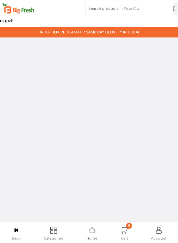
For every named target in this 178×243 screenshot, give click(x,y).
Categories (53, 234)
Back (16, 234)
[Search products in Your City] (99, 8)
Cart (126, 232)
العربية (160, 8)
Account (158, 234)
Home (91, 234)
